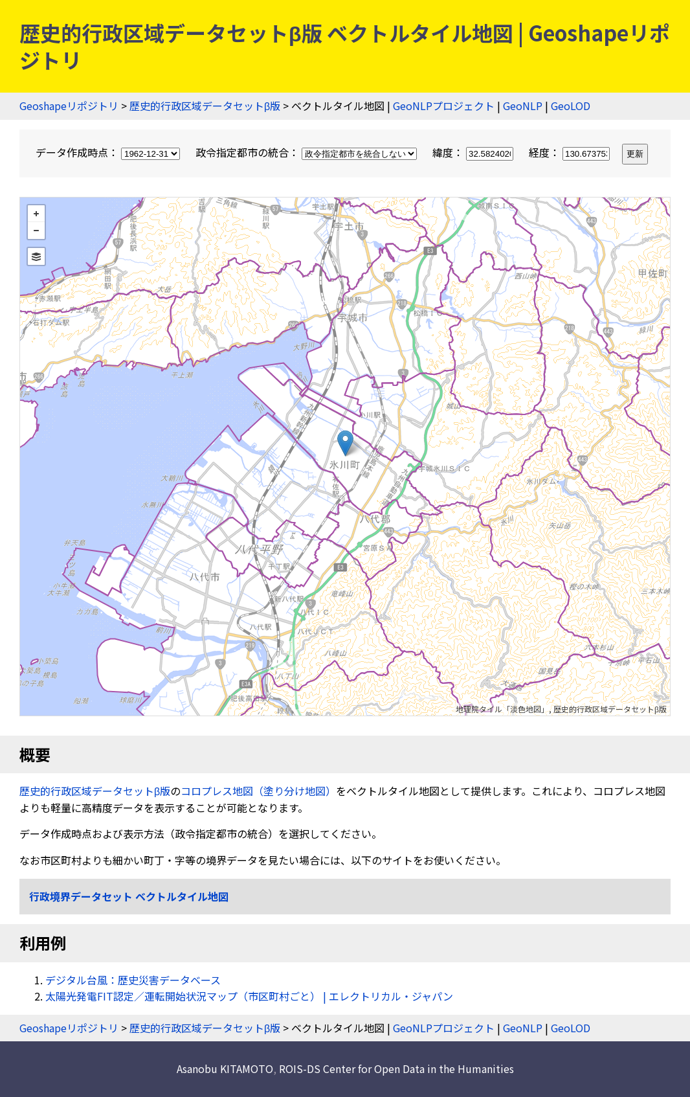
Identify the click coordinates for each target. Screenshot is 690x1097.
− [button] (36, 230)
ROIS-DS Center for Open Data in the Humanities (396, 1068)
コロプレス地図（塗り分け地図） (258, 790)
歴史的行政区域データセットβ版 (204, 105)
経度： (570, 152)
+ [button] (36, 213)
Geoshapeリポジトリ (68, 105)
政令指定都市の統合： (307, 152)
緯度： (474, 152)
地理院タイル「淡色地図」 (502, 708)
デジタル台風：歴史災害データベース (133, 980)
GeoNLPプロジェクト (444, 105)
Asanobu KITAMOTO (225, 1068)
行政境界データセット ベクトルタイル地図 (128, 896)
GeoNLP (522, 105)
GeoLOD (570, 105)
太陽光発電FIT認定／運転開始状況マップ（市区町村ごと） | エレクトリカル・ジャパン (249, 996)
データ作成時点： (109, 152)
